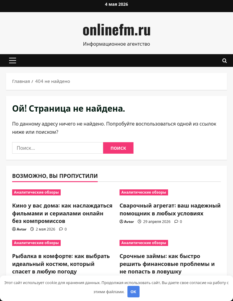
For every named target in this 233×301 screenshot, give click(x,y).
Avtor (21, 229)
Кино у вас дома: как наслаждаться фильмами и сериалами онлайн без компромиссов (62, 212)
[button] (12, 60)
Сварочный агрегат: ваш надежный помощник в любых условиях (170, 209)
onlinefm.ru (117, 29)
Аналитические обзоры (36, 192)
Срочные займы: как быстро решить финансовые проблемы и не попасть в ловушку (167, 263)
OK (133, 291)
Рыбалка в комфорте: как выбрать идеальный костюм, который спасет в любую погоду (61, 263)
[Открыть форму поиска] (224, 61)
